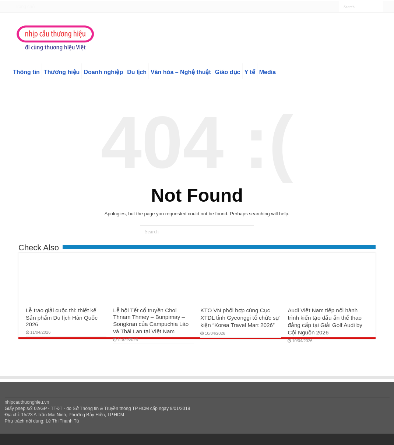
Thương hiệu (62, 72)
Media (267, 72)
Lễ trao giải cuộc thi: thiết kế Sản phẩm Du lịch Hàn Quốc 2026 (62, 317)
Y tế (250, 72)
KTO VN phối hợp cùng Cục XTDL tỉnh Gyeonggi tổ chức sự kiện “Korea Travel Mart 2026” (239, 317)
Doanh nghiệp (103, 72)
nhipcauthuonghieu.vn (27, 402)
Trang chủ (25, 6)
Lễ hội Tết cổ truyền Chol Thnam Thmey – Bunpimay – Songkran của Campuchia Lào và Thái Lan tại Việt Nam (151, 320)
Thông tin (26, 72)
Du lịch (137, 72)
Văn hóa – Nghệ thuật (181, 72)
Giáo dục (227, 72)
